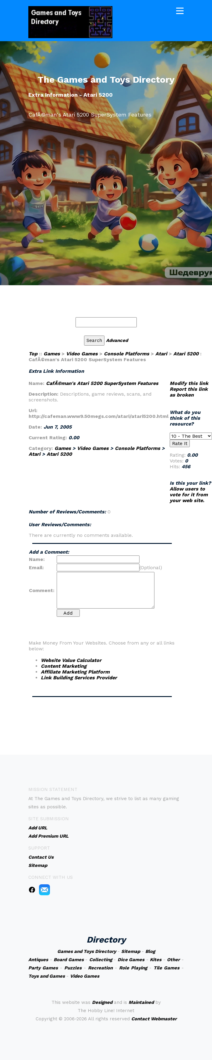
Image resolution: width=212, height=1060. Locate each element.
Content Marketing (64, 666)
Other (173, 959)
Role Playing (133, 968)
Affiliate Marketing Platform (75, 672)
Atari (161, 354)
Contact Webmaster (154, 1019)
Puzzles (73, 968)
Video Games (82, 354)
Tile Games (166, 968)
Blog (150, 951)
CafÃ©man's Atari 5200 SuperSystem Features (102, 383)
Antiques (38, 959)
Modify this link (189, 383)
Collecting (100, 959)
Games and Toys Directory (86, 951)
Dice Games (131, 959)
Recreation (100, 968)
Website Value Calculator (71, 660)
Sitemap (130, 951)
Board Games (69, 959)
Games (52, 354)
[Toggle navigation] (180, 10)
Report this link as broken (189, 392)
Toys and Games (46, 976)
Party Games (43, 968)
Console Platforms (126, 354)
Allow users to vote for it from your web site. (189, 494)
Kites (155, 959)
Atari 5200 (186, 354)
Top (33, 354)
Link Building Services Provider (79, 678)
